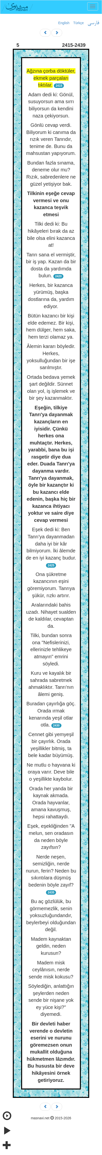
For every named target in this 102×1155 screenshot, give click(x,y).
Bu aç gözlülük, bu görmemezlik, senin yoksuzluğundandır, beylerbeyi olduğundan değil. (51, 915)
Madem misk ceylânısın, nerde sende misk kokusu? (51, 969)
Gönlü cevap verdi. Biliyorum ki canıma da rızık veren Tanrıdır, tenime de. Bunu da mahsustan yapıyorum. (51, 139)
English (64, 23)
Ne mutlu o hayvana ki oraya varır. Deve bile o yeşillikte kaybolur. (51, 772)
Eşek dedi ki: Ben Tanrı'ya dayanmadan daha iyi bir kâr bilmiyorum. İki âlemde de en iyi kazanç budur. (51, 543)
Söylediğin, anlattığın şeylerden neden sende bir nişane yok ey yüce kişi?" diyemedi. (51, 1000)
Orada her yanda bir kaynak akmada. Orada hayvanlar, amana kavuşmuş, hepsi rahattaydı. (51, 802)
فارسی (93, 23)
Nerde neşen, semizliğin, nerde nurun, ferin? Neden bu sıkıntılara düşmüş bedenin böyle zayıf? (51, 871)
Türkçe (78, 23)
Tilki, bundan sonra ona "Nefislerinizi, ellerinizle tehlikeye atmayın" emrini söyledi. (51, 649)
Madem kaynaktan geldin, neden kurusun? (51, 946)
